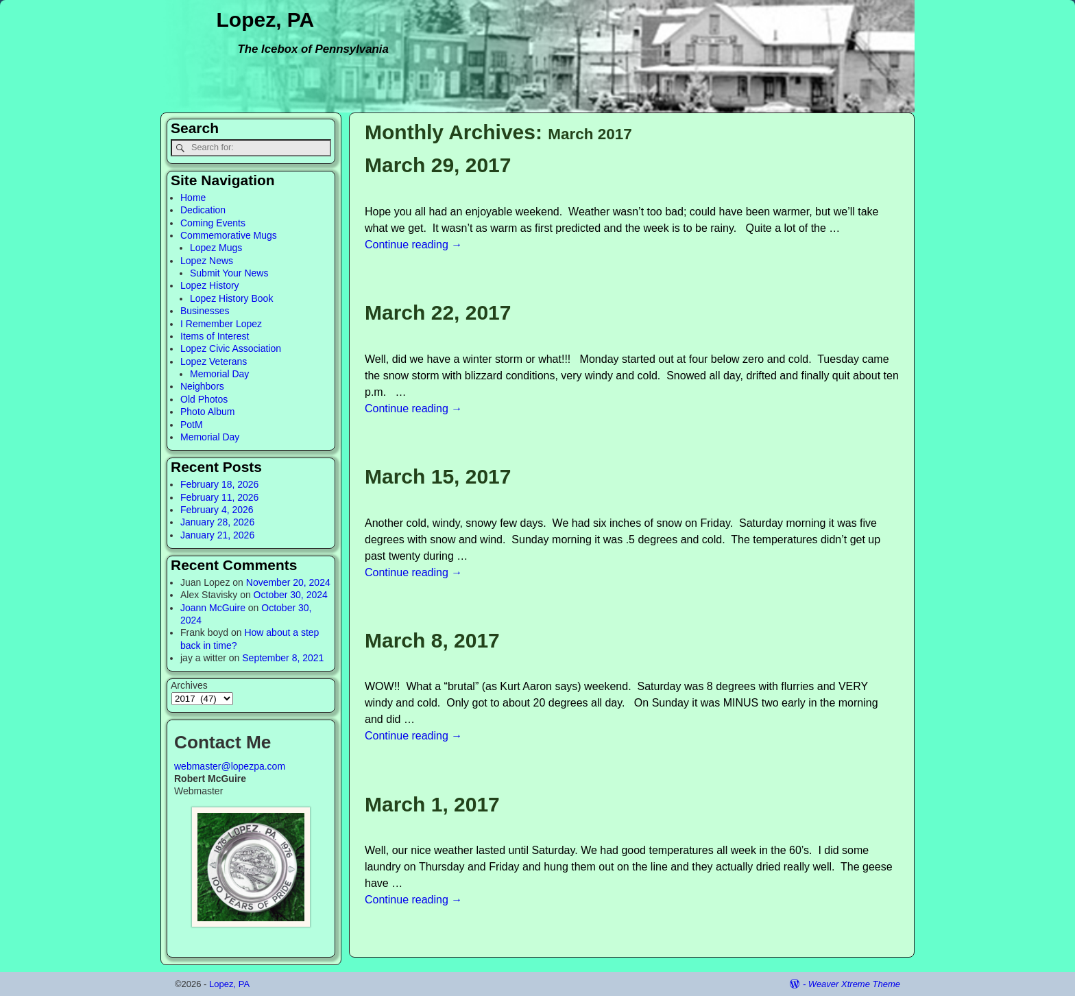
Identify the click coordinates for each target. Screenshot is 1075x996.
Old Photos (204, 399)
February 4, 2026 (217, 509)
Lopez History (209, 285)
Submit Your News (229, 273)
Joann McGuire (212, 607)
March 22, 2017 (438, 312)
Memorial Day (219, 373)
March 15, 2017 (438, 476)
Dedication (203, 209)
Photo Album (207, 411)
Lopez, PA (266, 19)
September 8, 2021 (283, 657)
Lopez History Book (231, 298)
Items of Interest (214, 336)
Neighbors (202, 386)
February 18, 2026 (219, 484)
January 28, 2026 (217, 522)
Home (193, 197)
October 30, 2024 (291, 594)
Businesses (205, 310)
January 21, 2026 (217, 535)
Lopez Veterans (213, 361)
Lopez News (206, 260)
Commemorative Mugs (228, 235)
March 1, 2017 (432, 804)
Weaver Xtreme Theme (854, 984)
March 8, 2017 (432, 640)
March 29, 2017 (438, 165)
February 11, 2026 (219, 497)
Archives (189, 685)
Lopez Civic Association (230, 348)
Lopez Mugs (216, 247)
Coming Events (212, 222)
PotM (191, 424)
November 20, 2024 (288, 582)
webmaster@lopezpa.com (229, 766)
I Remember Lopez (221, 323)
